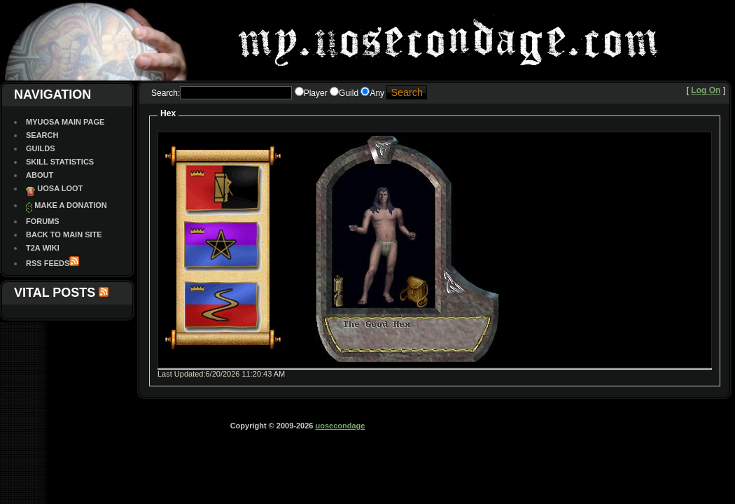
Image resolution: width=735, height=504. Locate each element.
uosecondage (340, 425)
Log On (705, 90)
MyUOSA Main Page (65, 122)
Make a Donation (70, 205)
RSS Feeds (47, 263)
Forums (42, 221)
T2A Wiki (42, 248)
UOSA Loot (60, 188)
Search (42, 135)
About (39, 175)
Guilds (40, 148)
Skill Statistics (60, 162)
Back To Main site (64, 234)
